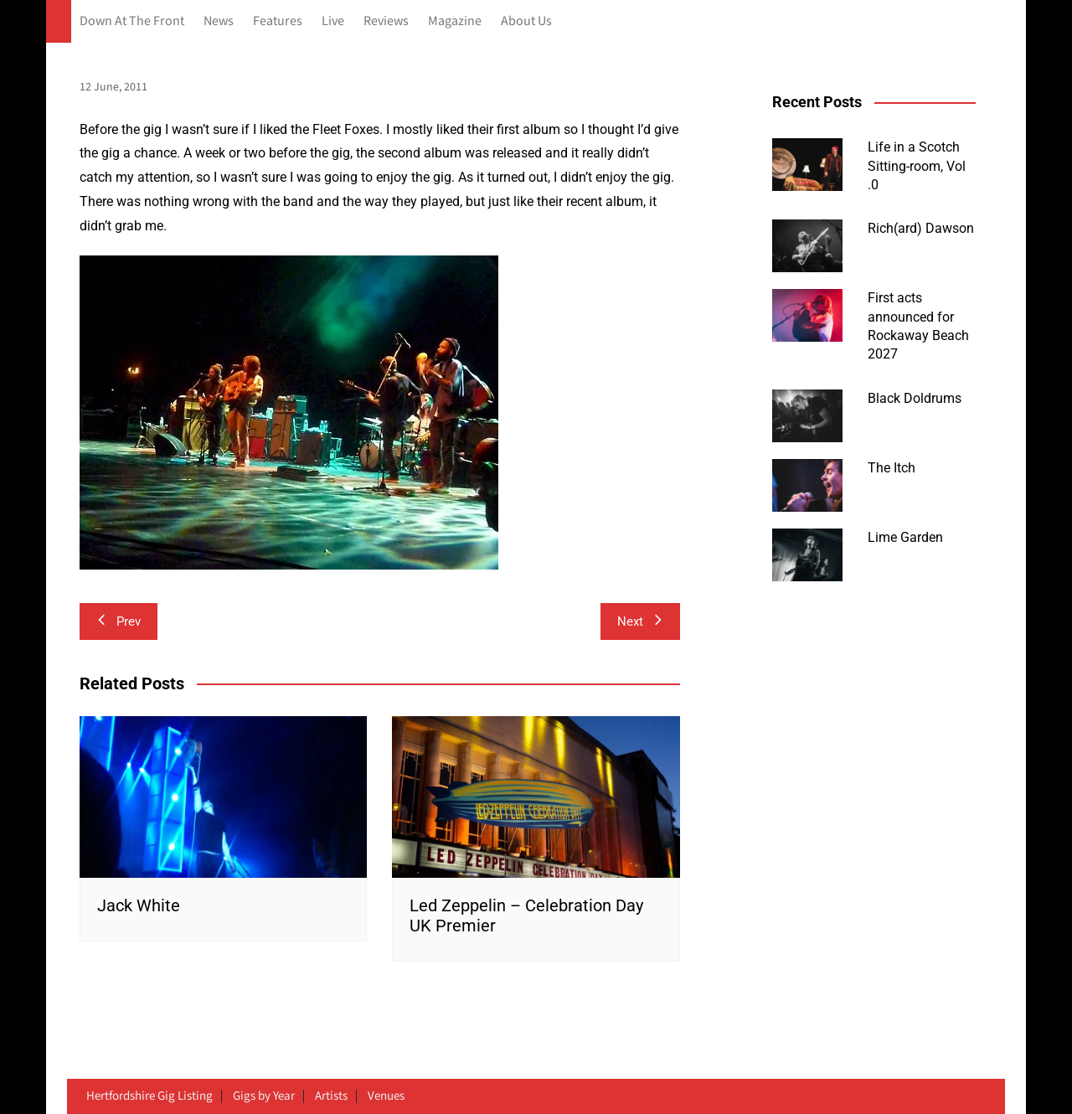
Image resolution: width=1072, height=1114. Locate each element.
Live (333, 21)
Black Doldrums (914, 398)
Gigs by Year (264, 1096)
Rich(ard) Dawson (921, 228)
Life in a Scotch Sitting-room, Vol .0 (917, 166)
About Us (526, 21)
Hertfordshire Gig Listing (149, 1096)
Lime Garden (905, 537)
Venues (386, 1096)
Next (640, 621)
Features (277, 21)
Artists (331, 1096)
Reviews (386, 21)
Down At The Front (132, 21)
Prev (118, 621)
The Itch (891, 468)
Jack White (138, 905)
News (219, 21)
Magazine (455, 21)
